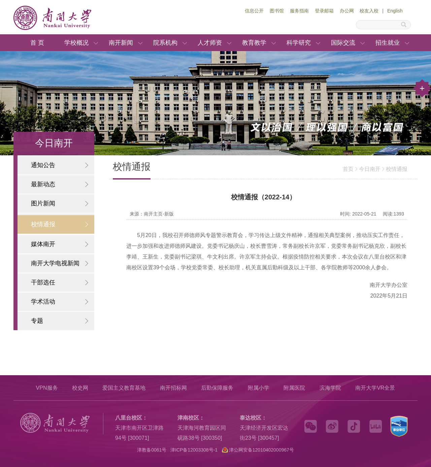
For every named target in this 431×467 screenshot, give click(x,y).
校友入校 (369, 10)
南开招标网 (173, 388)
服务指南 (299, 10)
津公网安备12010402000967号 (261, 450)
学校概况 (76, 42)
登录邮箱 (324, 10)
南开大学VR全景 (375, 388)
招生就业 (387, 42)
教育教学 (254, 42)
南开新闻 (121, 42)
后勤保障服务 (217, 388)
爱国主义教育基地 (123, 388)
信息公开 (254, 10)
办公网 (347, 10)
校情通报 (396, 169)
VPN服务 (47, 388)
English (395, 10)
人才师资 (210, 42)
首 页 (37, 42)
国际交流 (343, 42)
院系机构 (165, 42)
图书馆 (277, 10)
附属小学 (258, 388)
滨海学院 (330, 388)
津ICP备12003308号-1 (194, 450)
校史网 (80, 388)
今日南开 (369, 169)
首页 (348, 169)
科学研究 (299, 42)
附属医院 (294, 388)
